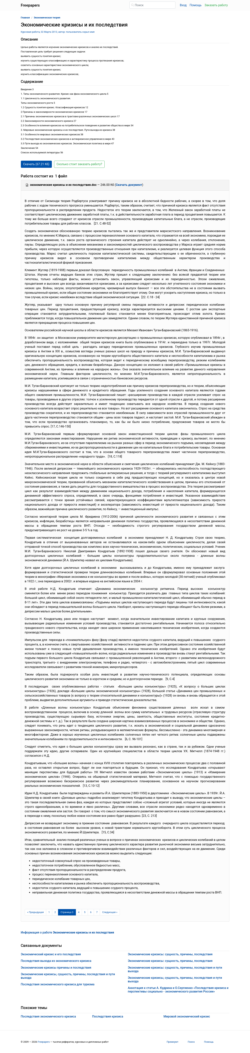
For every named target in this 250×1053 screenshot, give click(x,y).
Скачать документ (129, 185)
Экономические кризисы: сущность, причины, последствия (170, 954)
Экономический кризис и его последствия (51, 954)
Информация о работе (67, 932)
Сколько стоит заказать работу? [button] (79, 164)
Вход (183, 5)
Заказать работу (216, 5)
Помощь (196, 5)
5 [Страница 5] (84, 912)
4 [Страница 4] (78, 912)
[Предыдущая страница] (35, 912)
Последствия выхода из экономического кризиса (56, 961)
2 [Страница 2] (55, 912)
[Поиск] (152, 5)
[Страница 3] (67, 912)
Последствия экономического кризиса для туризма (57, 984)
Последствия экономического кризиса (48, 1016)
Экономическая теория (47, 17)
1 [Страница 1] (49, 912)
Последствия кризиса (107, 1016)
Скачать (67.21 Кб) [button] (36, 164)
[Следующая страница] (110, 912)
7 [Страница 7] (96, 912)
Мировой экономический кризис (187, 1016)
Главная (25, 17)
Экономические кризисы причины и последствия (56, 967)
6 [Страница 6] (90, 912)
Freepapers (44, 1041)
